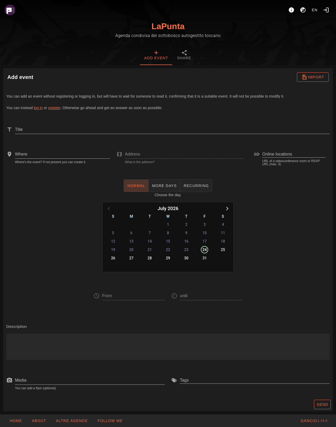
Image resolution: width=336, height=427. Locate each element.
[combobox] (62, 154)
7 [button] (150, 233)
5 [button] (113, 233)
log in (38, 108)
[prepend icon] (9, 380)
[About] (291, 10)
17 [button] (204, 241)
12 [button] (113, 241)
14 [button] (150, 241)
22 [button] (168, 250)
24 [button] (204, 250)
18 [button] (223, 241)
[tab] (156, 55)
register (54, 108)
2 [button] (186, 224)
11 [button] (223, 233)
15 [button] (168, 241)
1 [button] (168, 224)
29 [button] (168, 258)
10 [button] (204, 233)
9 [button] (186, 233)
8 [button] (168, 233)
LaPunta (168, 26)
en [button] (315, 10)
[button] (227, 208)
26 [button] (113, 258)
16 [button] (186, 241)
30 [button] (186, 258)
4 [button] (223, 224)
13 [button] (131, 241)
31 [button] (204, 258)
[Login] (326, 10)
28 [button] (150, 258)
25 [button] (223, 250)
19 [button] (113, 250)
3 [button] (204, 224)
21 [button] (150, 250)
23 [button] (186, 250)
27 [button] (131, 258)
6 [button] (131, 233)
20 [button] (131, 250)
